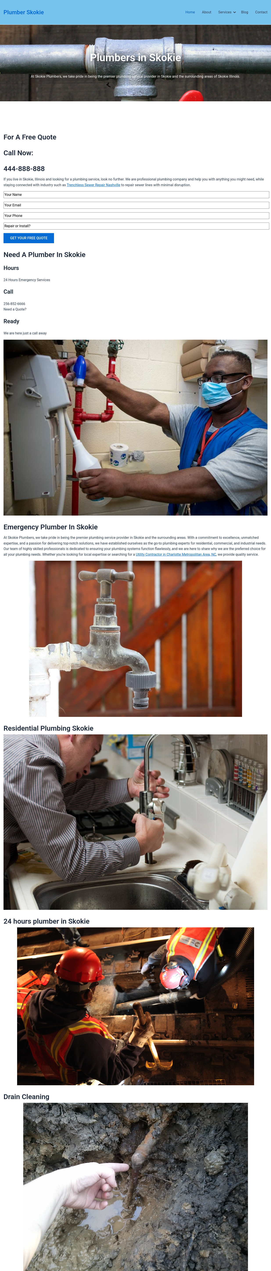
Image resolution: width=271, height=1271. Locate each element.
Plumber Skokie (24, 12)
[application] (233, 12)
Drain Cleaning (26, 1096)
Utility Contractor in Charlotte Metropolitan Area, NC (176, 554)
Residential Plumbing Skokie (48, 728)
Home (190, 12)
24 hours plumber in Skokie (47, 921)
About (206, 12)
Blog (244, 12)
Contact (261, 12)
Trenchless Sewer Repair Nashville (93, 185)
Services (226, 12)
